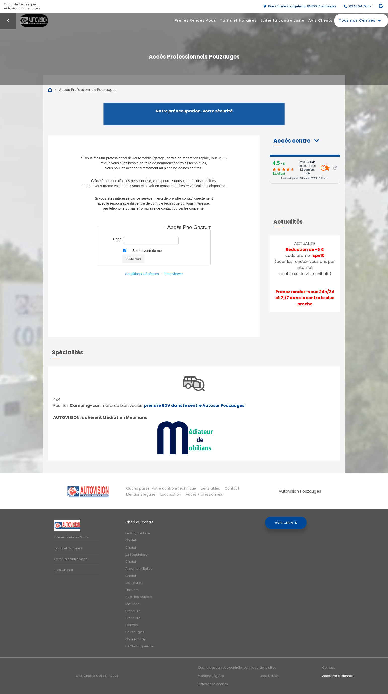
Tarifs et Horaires (238, 20)
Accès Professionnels (204, 494)
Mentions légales (141, 494)
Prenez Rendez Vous (195, 20)
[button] (296, 141)
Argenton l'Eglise (139, 568)
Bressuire (133, 611)
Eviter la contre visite (282, 20)
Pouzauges (134, 632)
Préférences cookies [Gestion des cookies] (213, 684)
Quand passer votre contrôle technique (161, 488)
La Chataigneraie (139, 646)
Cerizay (131, 625)
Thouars (132, 589)
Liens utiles (210, 488)
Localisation (170, 494)
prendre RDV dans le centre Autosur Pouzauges (194, 405)
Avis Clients (320, 20)
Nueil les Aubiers (138, 596)
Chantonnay (135, 639)
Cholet (130, 540)
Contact (232, 488)
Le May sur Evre (137, 533)
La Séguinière (136, 554)
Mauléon (132, 603)
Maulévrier (134, 582)
